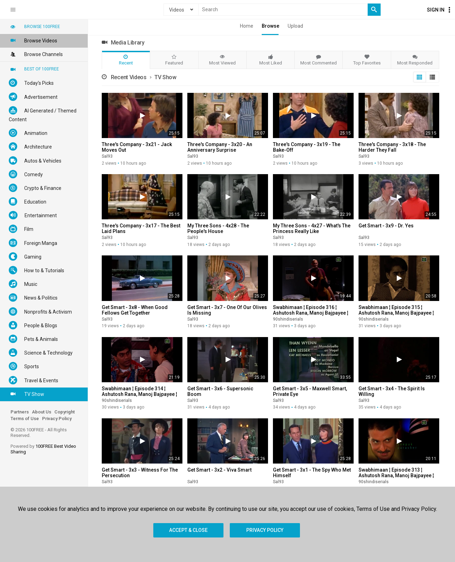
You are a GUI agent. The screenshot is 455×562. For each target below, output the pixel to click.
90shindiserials (288, 319)
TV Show (26, 394)
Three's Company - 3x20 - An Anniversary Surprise (219, 147)
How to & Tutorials (36, 270)
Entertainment (33, 215)
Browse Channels (36, 54)
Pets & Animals (33, 339)
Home (246, 26)
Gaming (25, 256)
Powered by (43, 449)
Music (23, 284)
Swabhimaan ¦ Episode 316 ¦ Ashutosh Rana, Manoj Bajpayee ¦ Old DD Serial (310, 312)
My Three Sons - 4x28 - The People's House (218, 228)
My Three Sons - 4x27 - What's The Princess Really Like (311, 228)
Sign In (435, 10)
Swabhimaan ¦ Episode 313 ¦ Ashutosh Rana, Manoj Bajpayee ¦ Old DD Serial (396, 475)
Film (21, 229)
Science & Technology (41, 352)
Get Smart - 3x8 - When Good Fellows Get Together (135, 310)
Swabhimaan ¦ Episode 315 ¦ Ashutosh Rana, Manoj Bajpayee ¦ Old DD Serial (396, 312)
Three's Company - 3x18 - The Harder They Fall (392, 147)
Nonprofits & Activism (40, 311)
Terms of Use (25, 418)
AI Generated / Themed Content (42, 114)
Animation (28, 133)
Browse (270, 26)
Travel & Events (33, 380)
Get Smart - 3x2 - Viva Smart (219, 470)
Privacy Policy (57, 418)
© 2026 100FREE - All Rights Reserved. (39, 432)
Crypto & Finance (35, 188)
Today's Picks (31, 82)
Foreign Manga (33, 243)
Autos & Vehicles (35, 160)
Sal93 (107, 156)
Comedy (26, 174)
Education (27, 201)
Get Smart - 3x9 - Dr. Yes (386, 225)
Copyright (64, 411)
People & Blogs (33, 325)
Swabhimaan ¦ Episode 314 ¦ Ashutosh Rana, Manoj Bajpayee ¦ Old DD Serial (139, 394)
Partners (20, 411)
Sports (24, 366)
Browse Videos (33, 40)
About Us (41, 411)
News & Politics (33, 297)
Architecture (30, 146)
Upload (295, 26)
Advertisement (33, 96)
